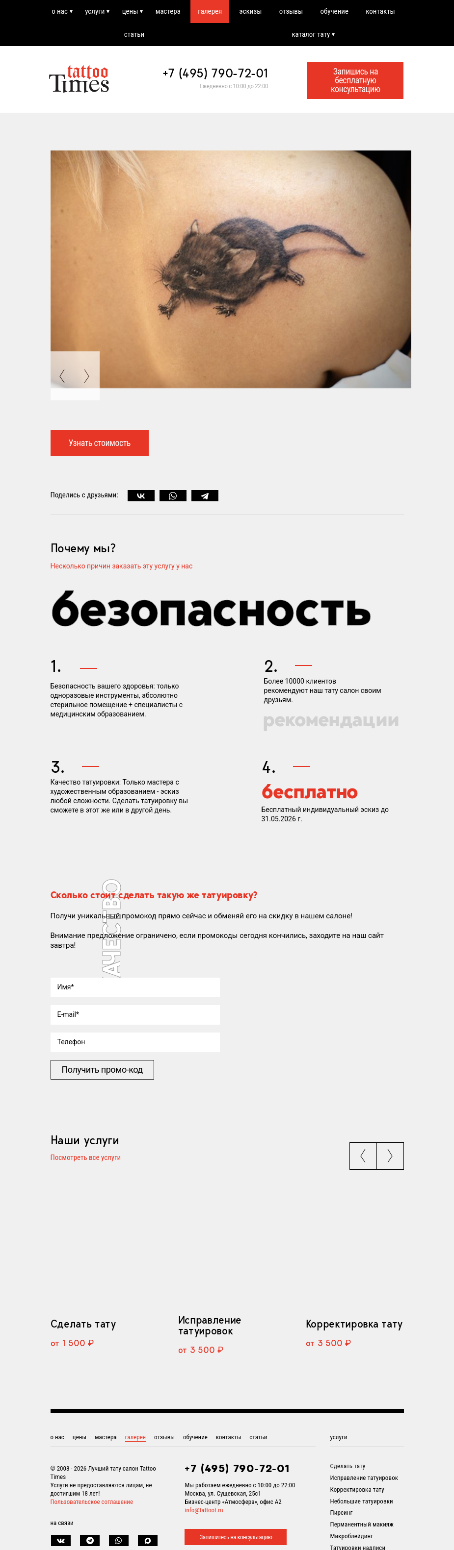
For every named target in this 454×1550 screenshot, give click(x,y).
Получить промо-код (102, 1069)
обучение (334, 11)
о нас (60, 11)
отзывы (291, 11)
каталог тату (311, 34)
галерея (210, 11)
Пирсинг (341, 1512)
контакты (380, 11)
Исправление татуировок (210, 1325)
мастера (168, 11)
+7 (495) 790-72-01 (215, 73)
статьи (134, 34)
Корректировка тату (354, 1323)
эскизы (251, 11)
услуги (95, 11)
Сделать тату (83, 1323)
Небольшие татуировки (361, 1501)
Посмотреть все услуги (86, 1158)
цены (130, 11)
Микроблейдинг (352, 1536)
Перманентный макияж (362, 1524)
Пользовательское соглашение (92, 1501)
